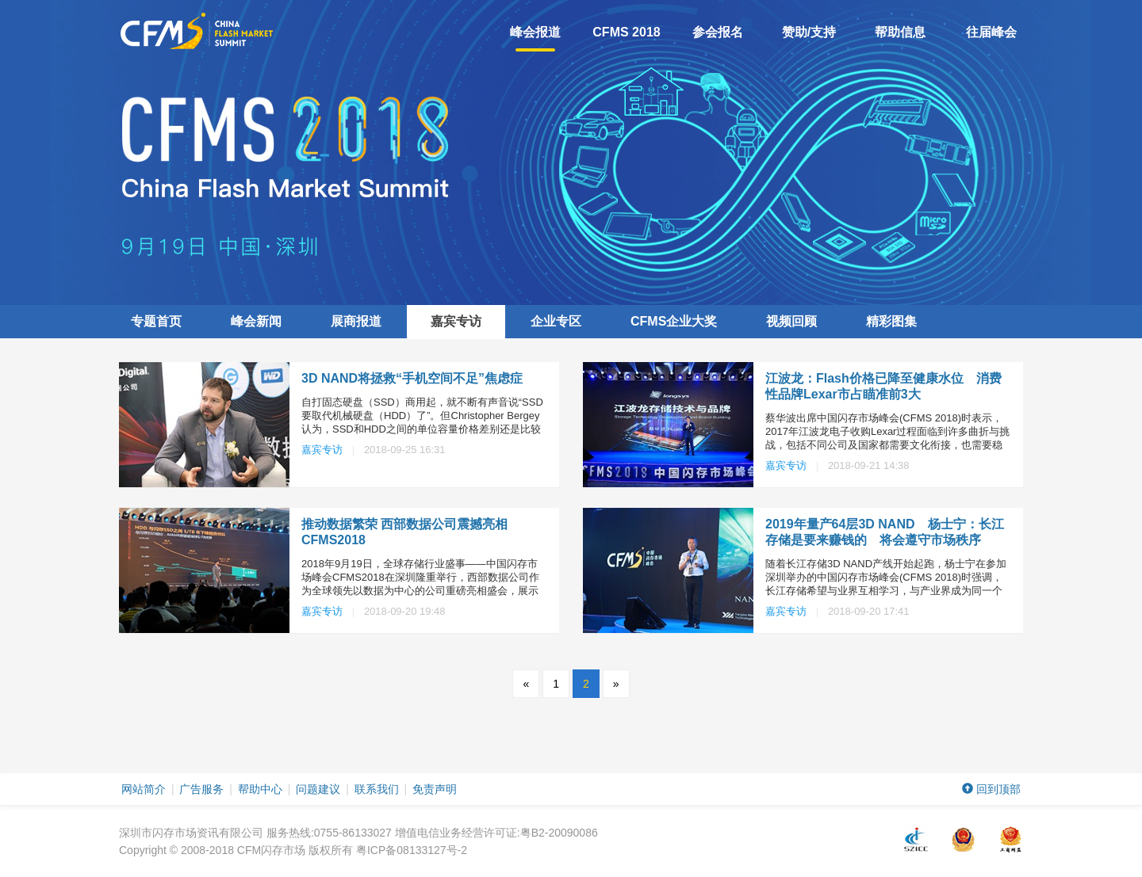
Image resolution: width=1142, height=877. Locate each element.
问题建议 (318, 789)
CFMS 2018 (626, 32)
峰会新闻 (256, 321)
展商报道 (356, 321)
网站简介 (143, 789)
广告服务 (201, 789)
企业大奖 (673, 321)
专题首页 (156, 321)
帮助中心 (260, 789)
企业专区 (556, 321)
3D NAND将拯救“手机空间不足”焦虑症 (412, 378)
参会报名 (717, 32)
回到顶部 (991, 789)
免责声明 (434, 789)
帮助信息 (900, 32)
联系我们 (376, 789)
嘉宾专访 (456, 321)
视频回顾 (791, 321)
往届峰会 (991, 32)
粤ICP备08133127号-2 (411, 850)
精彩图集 (891, 321)
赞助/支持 (809, 32)
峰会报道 (535, 38)
